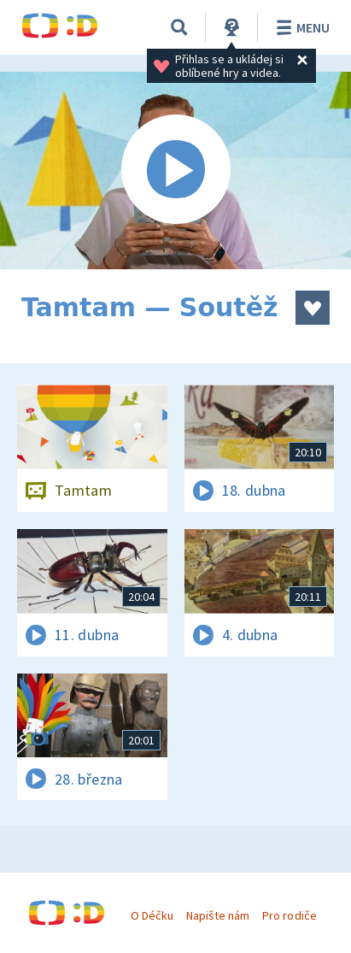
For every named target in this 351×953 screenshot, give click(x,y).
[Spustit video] (175, 170)
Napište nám (217, 915)
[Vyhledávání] (179, 27)
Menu (300, 27)
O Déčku (152, 915)
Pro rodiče (289, 915)
